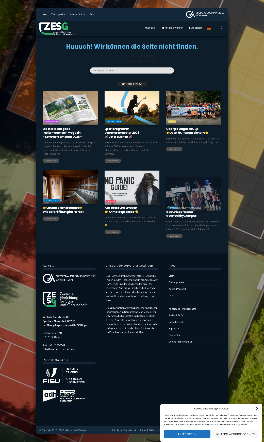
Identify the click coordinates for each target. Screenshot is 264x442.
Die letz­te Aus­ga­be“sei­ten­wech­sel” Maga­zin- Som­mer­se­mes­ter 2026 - (62, 133)
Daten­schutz (175, 335)
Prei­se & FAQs (176, 315)
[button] (257, 413)
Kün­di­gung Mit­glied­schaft (182, 308)
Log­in (44, 14)
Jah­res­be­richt (176, 321)
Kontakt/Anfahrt (78, 14)
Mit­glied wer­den (172, 28)
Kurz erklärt (195, 28)
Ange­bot (150, 28)
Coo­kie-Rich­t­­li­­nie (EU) (180, 341)
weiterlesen (51, 161)
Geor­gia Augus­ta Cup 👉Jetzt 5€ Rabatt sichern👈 (187, 131)
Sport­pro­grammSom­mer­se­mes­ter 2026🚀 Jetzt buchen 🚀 (122, 133)
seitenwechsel (52, 121)
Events (172, 121)
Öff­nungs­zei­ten (58, 14)
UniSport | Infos (114, 121)
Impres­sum (174, 328)
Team (93, 14)
